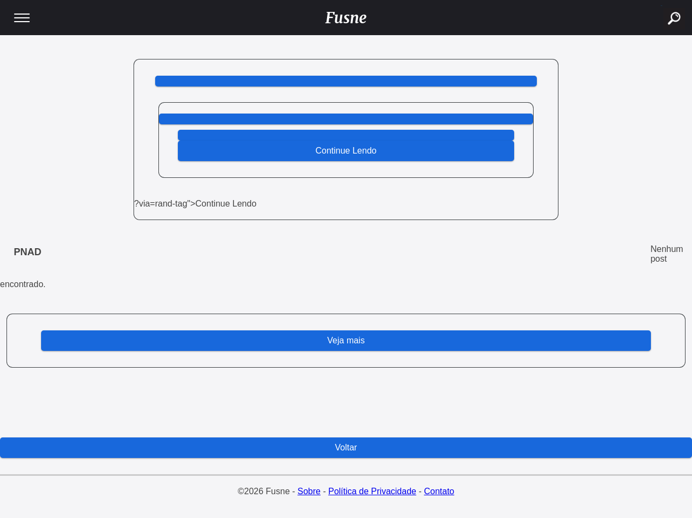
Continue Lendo (345, 150)
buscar (661, 5)
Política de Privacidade (372, 491)
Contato (439, 491)
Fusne (346, 18)
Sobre (309, 491)
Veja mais (345, 340)
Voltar (346, 447)
